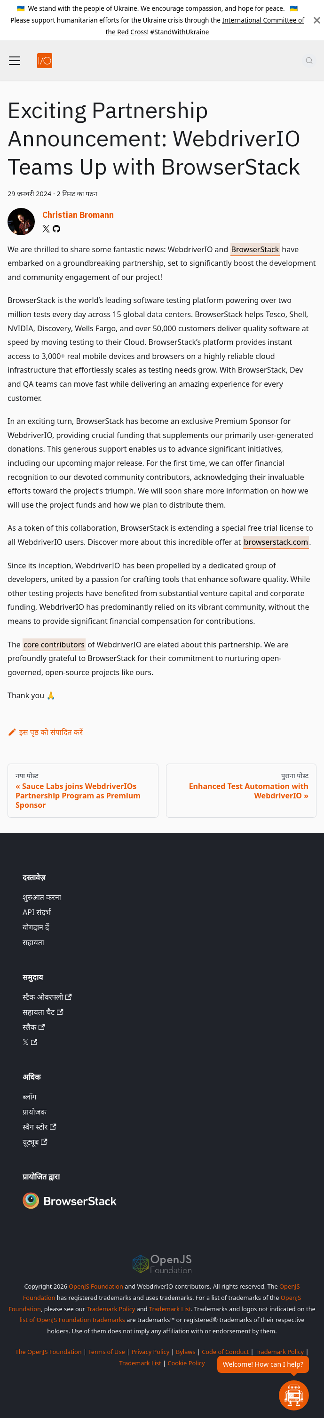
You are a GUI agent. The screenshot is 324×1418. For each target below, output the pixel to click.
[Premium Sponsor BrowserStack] (70, 1209)
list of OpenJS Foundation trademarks (72, 1319)
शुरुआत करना (42, 897)
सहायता (33, 942)
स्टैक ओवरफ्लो (47, 997)
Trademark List (170, 1309)
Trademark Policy (111, 1309)
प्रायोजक (35, 1112)
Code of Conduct (225, 1351)
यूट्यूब (35, 1142)
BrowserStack (255, 249)
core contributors (54, 644)
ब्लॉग (30, 1096)
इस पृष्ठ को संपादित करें (45, 732)
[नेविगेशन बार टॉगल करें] (15, 61)
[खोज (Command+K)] (309, 61)
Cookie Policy (186, 1363)
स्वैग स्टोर (39, 1127)
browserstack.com (276, 542)
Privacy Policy (151, 1351)
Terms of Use (106, 1351)
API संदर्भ (37, 912)
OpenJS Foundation (96, 1286)
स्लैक (34, 1027)
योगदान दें (36, 927)
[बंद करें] (317, 20)
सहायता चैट (43, 1012)
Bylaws (186, 1351)
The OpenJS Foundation (49, 1351)
